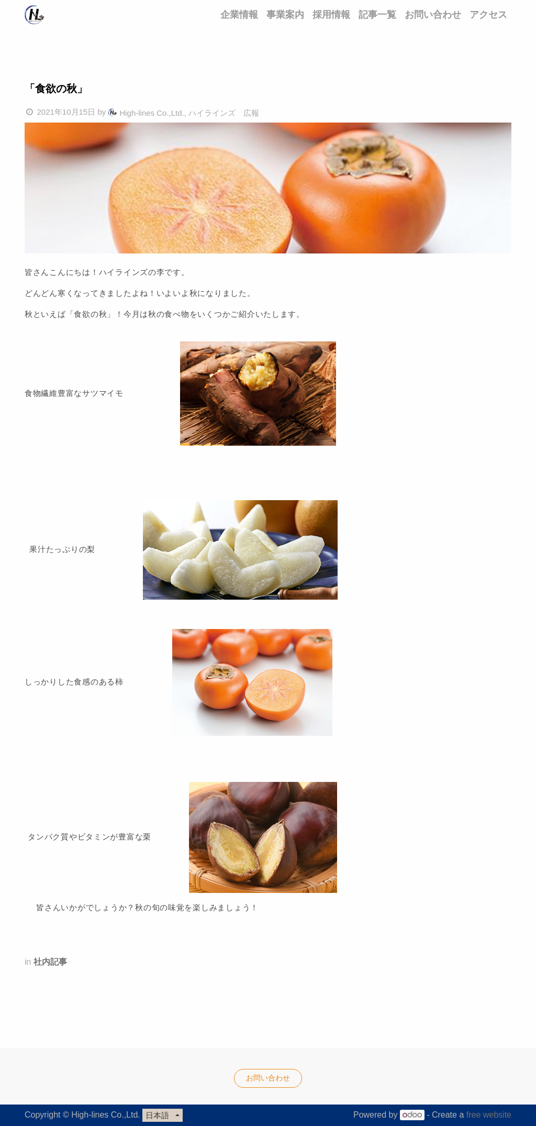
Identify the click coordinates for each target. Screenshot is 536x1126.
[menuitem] (239, 14)
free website (488, 1114)
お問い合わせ (268, 1078)
